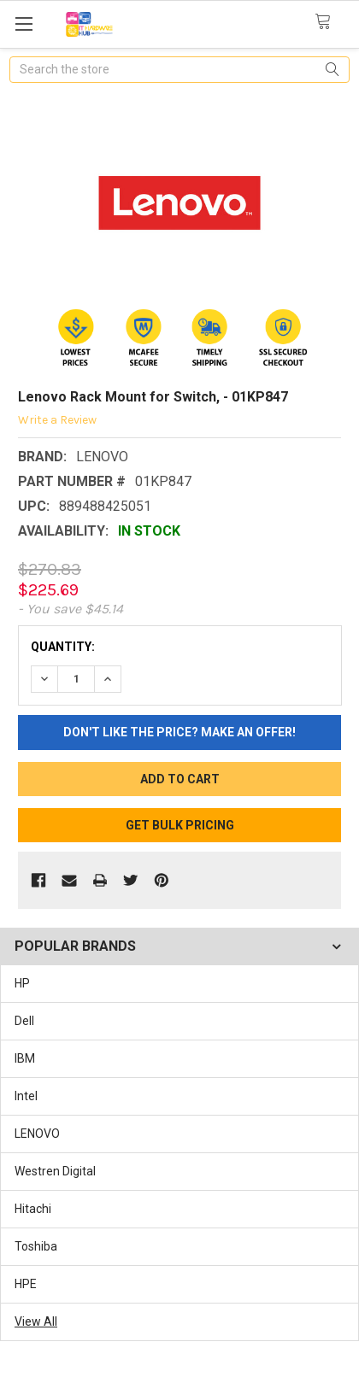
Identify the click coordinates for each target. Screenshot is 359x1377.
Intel (26, 1096)
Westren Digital (55, 1171)
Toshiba (36, 1246)
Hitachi (33, 1209)
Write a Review (57, 420)
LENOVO (37, 1133)
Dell (24, 1021)
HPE (26, 1284)
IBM (25, 1058)
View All (36, 1321)
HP (22, 983)
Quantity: (63, 646)
